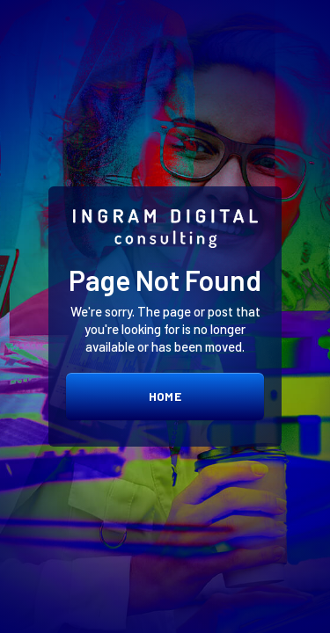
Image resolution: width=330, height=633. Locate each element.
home (165, 396)
